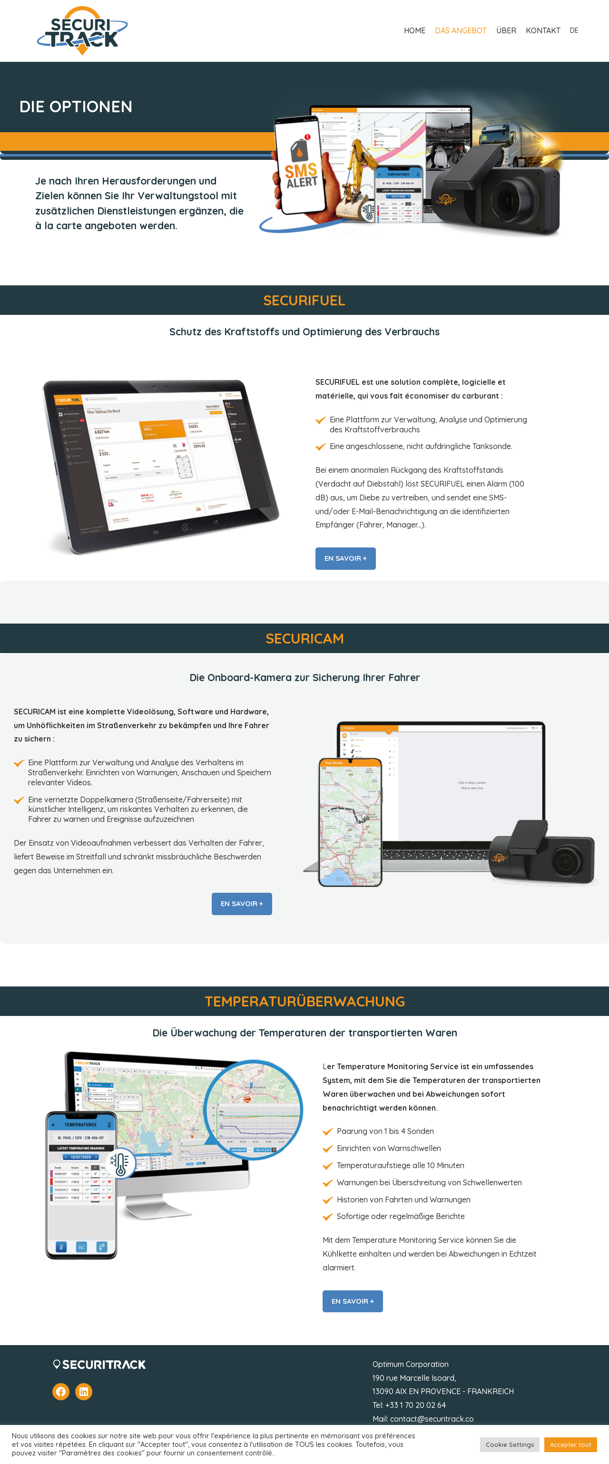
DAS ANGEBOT (461, 30)
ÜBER (506, 30)
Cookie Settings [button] (510, 1444)
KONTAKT (543, 30)
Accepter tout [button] (570, 1444)
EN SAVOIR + (345, 558)
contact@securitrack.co (432, 1419)
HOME (414, 30)
